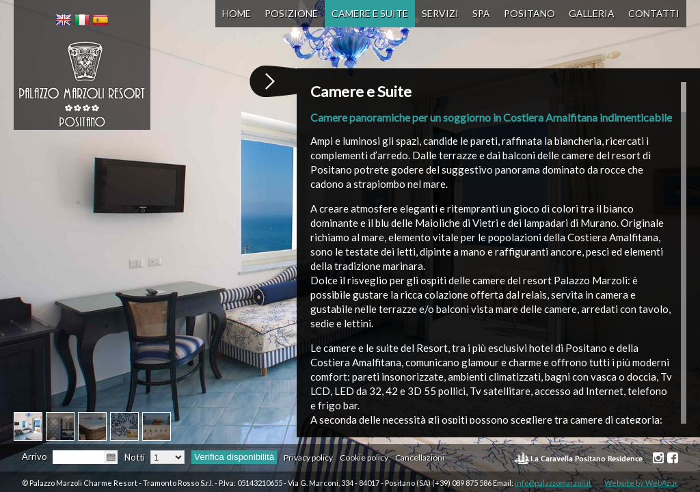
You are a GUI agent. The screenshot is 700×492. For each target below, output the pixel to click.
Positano (529, 13)
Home (236, 13)
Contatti (653, 13)
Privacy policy (308, 457)
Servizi (440, 13)
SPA (481, 13)
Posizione (291, 13)
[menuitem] (63, 19)
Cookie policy (364, 457)
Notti (134, 457)
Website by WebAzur (641, 482)
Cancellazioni (419, 457)
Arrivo (34, 456)
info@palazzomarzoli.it (553, 482)
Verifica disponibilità (234, 457)
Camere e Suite (370, 13)
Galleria (592, 13)
